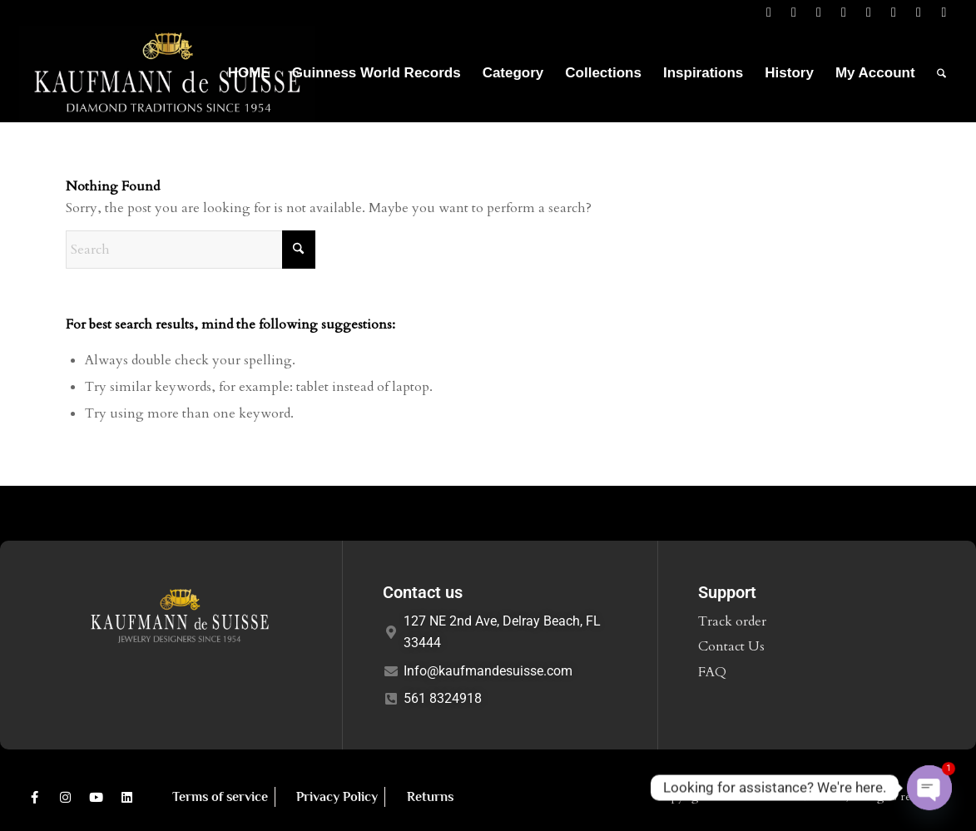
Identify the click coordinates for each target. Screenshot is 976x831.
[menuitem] (249, 73)
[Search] (941, 73)
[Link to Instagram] (844, 12)
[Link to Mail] (869, 12)
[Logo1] (167, 73)
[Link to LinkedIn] (819, 12)
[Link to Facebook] (769, 12)
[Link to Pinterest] (894, 12)
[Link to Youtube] (919, 12)
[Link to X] (794, 12)
